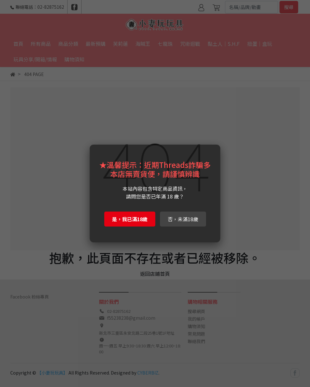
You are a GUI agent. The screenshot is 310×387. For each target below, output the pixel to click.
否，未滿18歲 (183, 219)
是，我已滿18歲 (130, 219)
